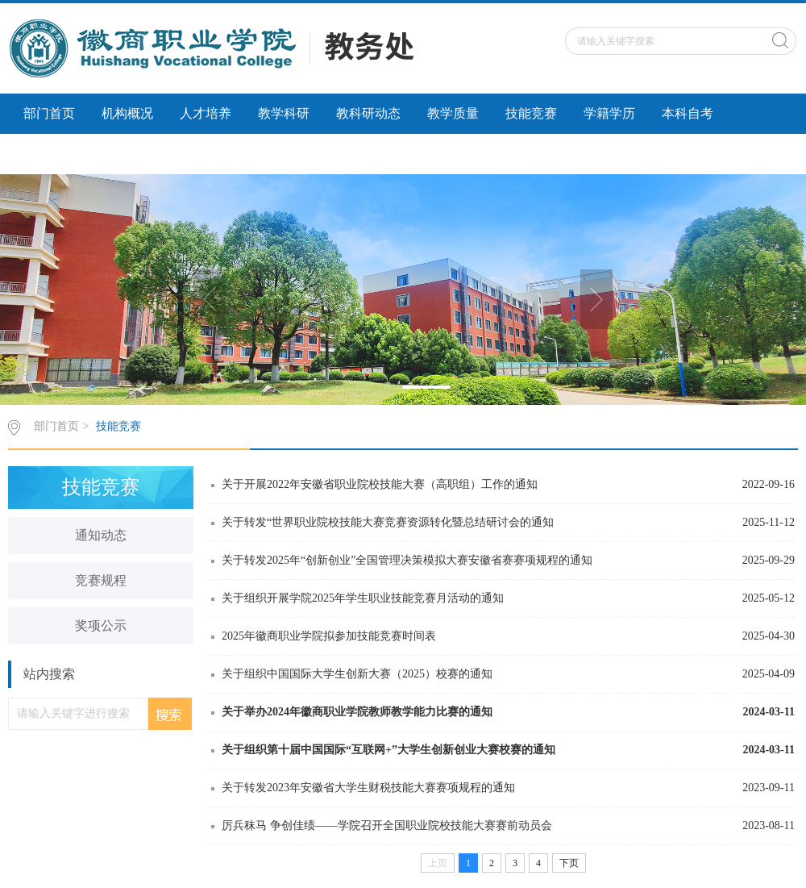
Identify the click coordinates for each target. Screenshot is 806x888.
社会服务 (153, 154)
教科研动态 (368, 113)
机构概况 (127, 113)
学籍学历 (609, 113)
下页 (569, 863)
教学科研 (284, 113)
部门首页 (49, 113)
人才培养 (205, 113)
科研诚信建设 (62, 154)
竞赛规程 (101, 580)
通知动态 (101, 535)
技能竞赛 (531, 113)
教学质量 (453, 113)
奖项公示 (101, 625)
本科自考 (687, 113)
